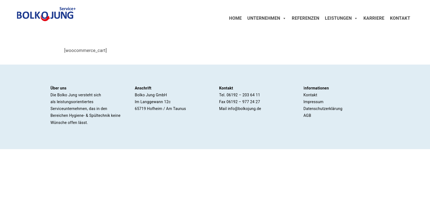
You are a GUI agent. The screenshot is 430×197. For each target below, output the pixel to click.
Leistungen (341, 18)
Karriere (373, 18)
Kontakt (400, 18)
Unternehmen (266, 18)
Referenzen (305, 18)
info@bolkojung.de (244, 108)
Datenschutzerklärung (323, 108)
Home (235, 18)
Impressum (314, 102)
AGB (307, 115)
